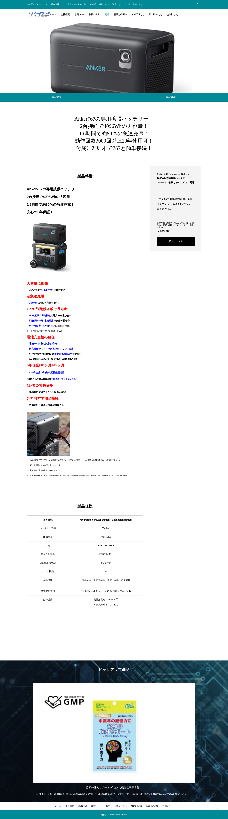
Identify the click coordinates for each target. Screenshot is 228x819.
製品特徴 (57, 97)
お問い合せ (173, 14)
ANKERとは (138, 14)
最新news (79, 14)
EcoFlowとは (156, 14)
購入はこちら (176, 241)
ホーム (52, 14)
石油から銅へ (121, 14)
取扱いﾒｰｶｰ (94, 14)
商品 (107, 14)
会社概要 (65, 14)
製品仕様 (171, 97)
